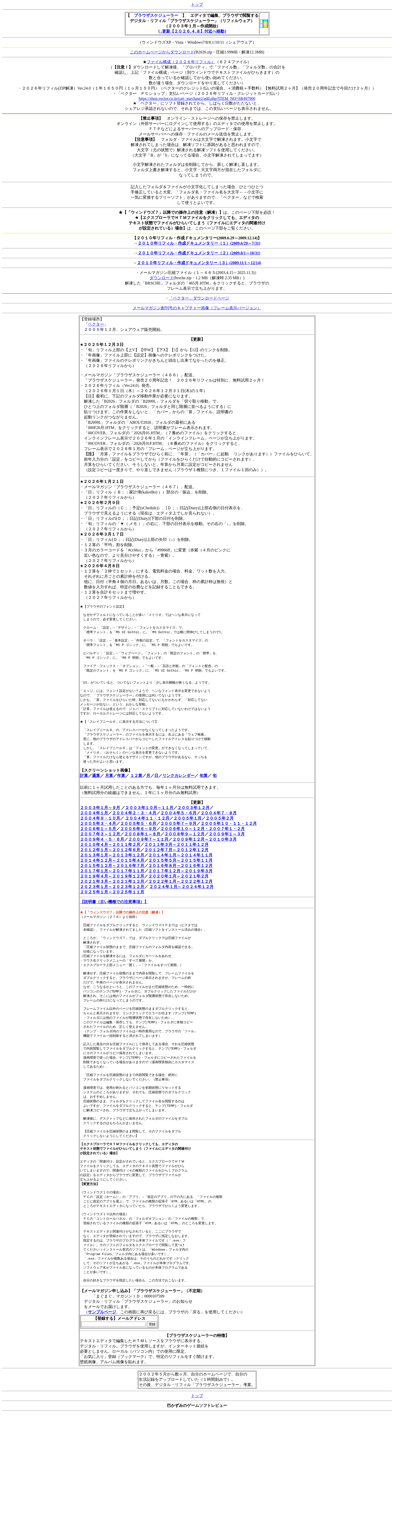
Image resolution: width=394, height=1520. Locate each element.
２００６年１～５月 (98, 843)
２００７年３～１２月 (100, 848)
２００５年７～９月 (178, 838)
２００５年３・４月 (98, 838)
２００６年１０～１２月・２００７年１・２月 (202, 843)
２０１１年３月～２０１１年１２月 (176, 859)
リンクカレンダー (178, 790)
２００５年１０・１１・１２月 (229, 838)
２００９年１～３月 (227, 848)
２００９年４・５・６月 (102, 853)
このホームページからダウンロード (162, 52)
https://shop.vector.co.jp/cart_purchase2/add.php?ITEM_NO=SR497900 (197, 98)
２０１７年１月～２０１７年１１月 (112, 885)
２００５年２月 (220, 832)
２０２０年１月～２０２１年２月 (178, 890)
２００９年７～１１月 (148, 853)
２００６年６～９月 (138, 843)
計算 (84, 790)
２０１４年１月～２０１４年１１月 (180, 869)
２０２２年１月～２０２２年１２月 (180, 896)
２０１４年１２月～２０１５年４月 (112, 875)
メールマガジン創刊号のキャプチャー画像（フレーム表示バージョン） (197, 308)
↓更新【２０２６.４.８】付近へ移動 (192, 31)
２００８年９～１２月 (184, 848)
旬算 (204, 790)
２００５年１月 (187, 832)
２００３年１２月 (193, 822)
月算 (109, 790)
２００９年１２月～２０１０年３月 (204, 853)
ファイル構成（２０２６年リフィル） (181, 62)
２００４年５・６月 (178, 827)
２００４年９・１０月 (100, 832)
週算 (96, 790)
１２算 (136, 790)
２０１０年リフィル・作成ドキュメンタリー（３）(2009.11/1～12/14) (199, 263)
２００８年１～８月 (142, 848)
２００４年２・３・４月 (134, 827)
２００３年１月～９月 (100, 822)
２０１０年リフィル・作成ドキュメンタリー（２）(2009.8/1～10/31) (199, 253)
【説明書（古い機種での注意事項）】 (114, 916)
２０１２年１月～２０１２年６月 (110, 864)
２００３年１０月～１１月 (149, 822)
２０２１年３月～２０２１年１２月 (112, 896)
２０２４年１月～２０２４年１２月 (181, 901)
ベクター (96, 324)
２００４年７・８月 (219, 827)
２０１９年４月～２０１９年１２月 (112, 890)
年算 (121, 790)
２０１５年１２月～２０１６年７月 (112, 880)
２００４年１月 (94, 827)
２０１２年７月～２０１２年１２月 (176, 864)
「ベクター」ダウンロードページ (199, 298)
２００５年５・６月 (138, 838)
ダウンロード (162, 278)
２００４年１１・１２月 (147, 832)
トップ (197, 4)
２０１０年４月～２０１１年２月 (110, 859)
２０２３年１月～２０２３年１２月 (112, 901)
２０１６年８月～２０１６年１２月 (180, 880)
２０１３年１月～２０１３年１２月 (112, 869)
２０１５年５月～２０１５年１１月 (180, 875)
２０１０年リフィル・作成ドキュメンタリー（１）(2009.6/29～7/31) (199, 243)
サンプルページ (102, 1354)
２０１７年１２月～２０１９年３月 (180, 885)
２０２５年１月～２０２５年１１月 (112, 906)
